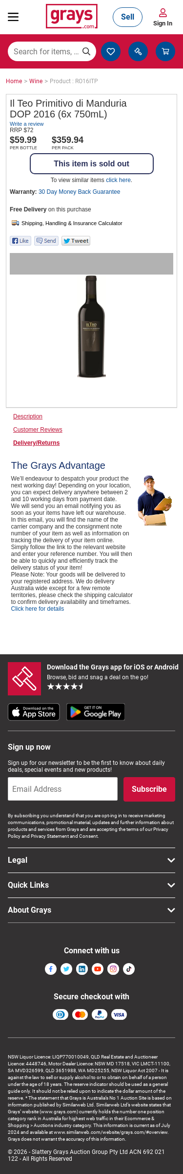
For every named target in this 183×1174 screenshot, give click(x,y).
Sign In (162, 23)
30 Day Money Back (79, 191)
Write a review (26, 124)
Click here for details (37, 608)
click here (118, 180)
